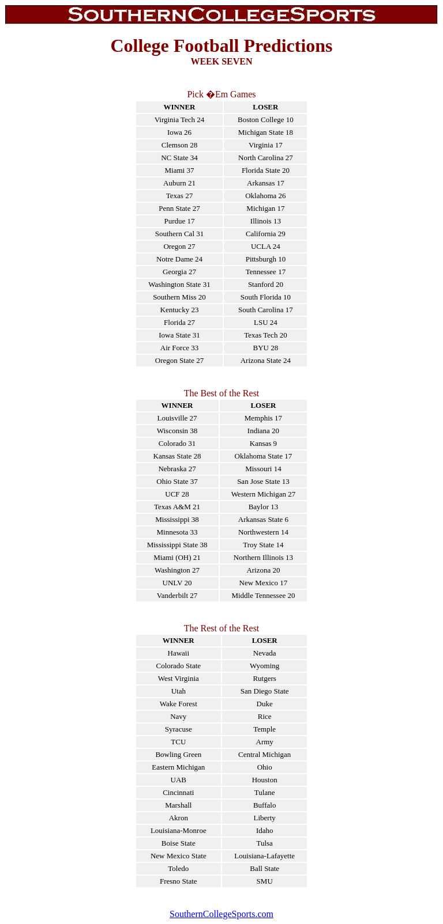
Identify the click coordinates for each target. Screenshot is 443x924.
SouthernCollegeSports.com (221, 914)
